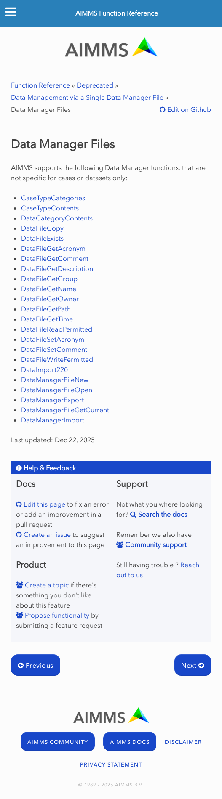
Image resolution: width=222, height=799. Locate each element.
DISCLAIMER (183, 742)
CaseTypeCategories (53, 198)
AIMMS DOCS (130, 742)
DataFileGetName (48, 288)
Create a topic (46, 584)
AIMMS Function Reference (116, 13)
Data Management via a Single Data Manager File (87, 97)
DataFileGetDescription (57, 268)
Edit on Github (188, 109)
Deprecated (95, 85)
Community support (155, 544)
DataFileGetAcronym (53, 248)
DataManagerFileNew (54, 379)
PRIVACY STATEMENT (111, 765)
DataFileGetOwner (50, 299)
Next (192, 665)
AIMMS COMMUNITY (57, 742)
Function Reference (40, 85)
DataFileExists (42, 238)
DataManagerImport (52, 420)
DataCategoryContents (57, 218)
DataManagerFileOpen (56, 389)
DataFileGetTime (47, 319)
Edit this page (43, 504)
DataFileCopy (42, 228)
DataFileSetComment (54, 349)
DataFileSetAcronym (52, 339)
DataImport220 (44, 369)
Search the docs (161, 514)
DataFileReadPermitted (56, 329)
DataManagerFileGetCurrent (65, 410)
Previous (35, 665)
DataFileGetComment (54, 258)
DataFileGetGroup (49, 278)
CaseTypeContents (50, 208)
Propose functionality (56, 615)
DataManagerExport (52, 400)
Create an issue (46, 534)
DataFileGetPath (46, 309)
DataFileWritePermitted (57, 359)
